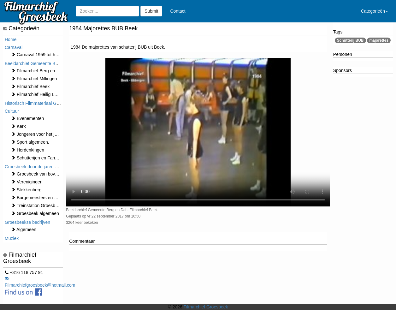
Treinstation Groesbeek (36, 205)
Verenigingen (27, 181)
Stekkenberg (26, 189)
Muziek (12, 238)
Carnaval (13, 47)
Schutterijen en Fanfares (38, 157)
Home (10, 39)
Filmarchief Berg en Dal (37, 70)
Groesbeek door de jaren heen (35, 166)
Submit (151, 11)
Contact (177, 11)
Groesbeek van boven (35, 173)
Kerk (18, 126)
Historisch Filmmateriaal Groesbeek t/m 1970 (49, 103)
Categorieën (374, 11)
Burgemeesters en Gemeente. (43, 197)
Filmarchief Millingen (34, 78)
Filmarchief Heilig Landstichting (44, 94)
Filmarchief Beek (30, 86)
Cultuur (12, 111)
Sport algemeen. (30, 142)
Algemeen (23, 229)
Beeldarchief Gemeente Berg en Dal (40, 63)
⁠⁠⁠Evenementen (27, 118)
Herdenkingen (27, 149)
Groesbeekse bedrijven (27, 222)
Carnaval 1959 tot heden (38, 54)
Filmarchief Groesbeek (206, 306)
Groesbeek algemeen (35, 213)
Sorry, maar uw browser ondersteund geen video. (198, 132)
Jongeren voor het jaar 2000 (41, 134)
